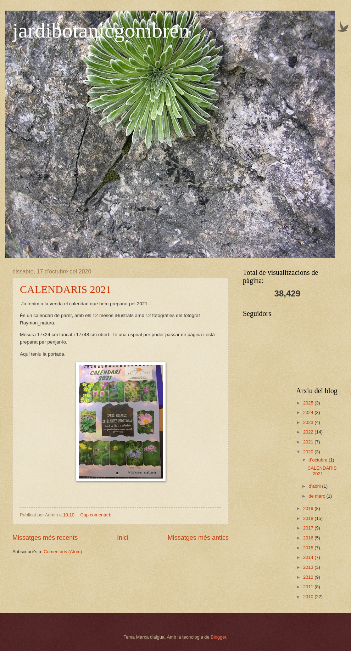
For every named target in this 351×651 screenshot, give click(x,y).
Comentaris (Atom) (63, 551)
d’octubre (318, 460)
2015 (308, 547)
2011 (308, 586)
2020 (308, 451)
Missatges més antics (198, 537)
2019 (308, 508)
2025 (308, 403)
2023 (308, 422)
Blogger (218, 637)
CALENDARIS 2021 (65, 289)
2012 (308, 577)
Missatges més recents (45, 537)
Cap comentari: (96, 514)
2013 (308, 567)
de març (317, 496)
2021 (308, 442)
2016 (308, 537)
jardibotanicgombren (101, 30)
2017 (308, 528)
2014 (308, 557)
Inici (122, 537)
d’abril (315, 486)
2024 (308, 412)
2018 (308, 518)
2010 (308, 596)
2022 (308, 432)
